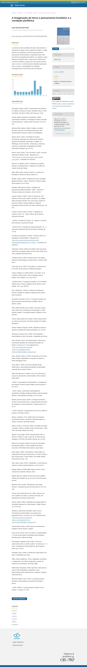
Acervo (19, 13)
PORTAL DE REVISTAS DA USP (9, 2)
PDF (56, 49)
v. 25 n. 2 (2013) (27, 13)
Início (14, 13)
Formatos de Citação (62, 133)
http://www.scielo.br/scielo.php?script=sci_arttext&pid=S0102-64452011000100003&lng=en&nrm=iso (24, 349)
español (14, 616)
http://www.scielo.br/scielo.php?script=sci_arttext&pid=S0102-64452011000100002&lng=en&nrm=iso (24, 520)
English (14, 613)
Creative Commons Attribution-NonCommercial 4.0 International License (63, 106)
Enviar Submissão (19, 598)
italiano (14, 622)
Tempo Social (19, 5)
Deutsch (14, 611)
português (15, 624)
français (14, 619)
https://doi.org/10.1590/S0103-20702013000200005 (31, 36)
